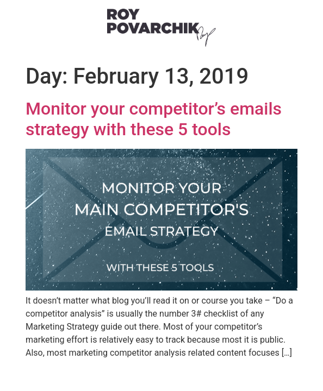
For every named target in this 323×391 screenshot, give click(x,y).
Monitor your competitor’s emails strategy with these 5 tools (154, 119)
